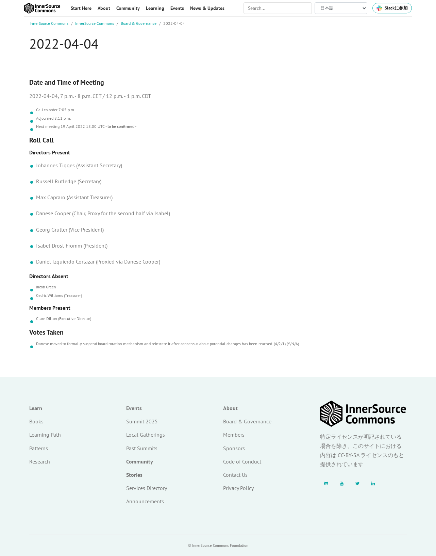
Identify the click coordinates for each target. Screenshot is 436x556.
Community (139, 461)
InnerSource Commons (49, 23)
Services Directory (146, 488)
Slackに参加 (392, 8)
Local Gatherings (145, 434)
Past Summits (141, 448)
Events (134, 408)
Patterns (38, 448)
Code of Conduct (242, 461)
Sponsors (234, 448)
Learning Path (45, 434)
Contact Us (235, 474)
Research (39, 461)
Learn (35, 408)
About (230, 408)
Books (36, 421)
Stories (134, 474)
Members (234, 434)
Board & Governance (138, 23)
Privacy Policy (238, 488)
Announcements (145, 501)
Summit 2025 (142, 421)
